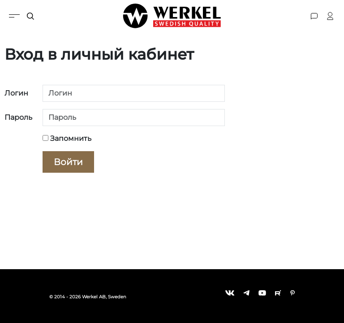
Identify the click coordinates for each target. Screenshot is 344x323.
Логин (16, 93)
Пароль (18, 117)
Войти (68, 162)
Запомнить (67, 138)
